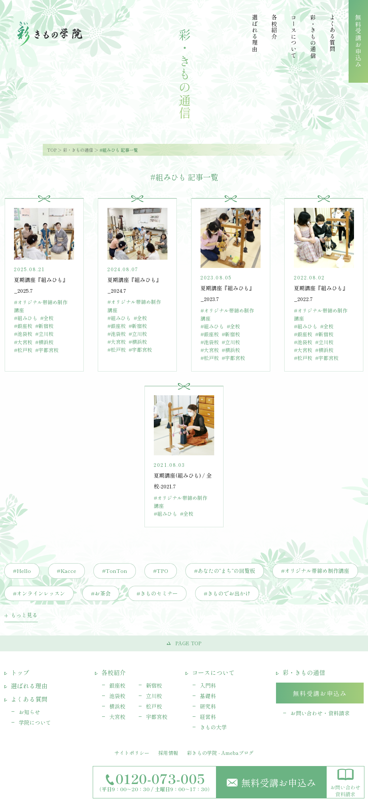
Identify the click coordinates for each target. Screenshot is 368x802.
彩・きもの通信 (78, 150)
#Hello (22, 570)
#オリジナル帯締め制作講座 (315, 570)
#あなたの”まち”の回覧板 (224, 570)
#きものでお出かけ (227, 593)
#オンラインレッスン (39, 593)
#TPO (160, 570)
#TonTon (114, 570)
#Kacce (66, 570)
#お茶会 (101, 593)
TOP (51, 150)
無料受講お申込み (271, 782)
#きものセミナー (157, 593)
